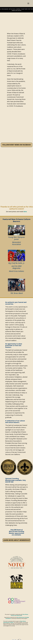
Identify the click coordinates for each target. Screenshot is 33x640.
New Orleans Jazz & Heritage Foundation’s (17, 618)
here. (25, 212)
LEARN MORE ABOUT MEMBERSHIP (16, 540)
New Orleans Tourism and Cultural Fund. (19, 615)
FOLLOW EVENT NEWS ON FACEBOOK (16, 145)
